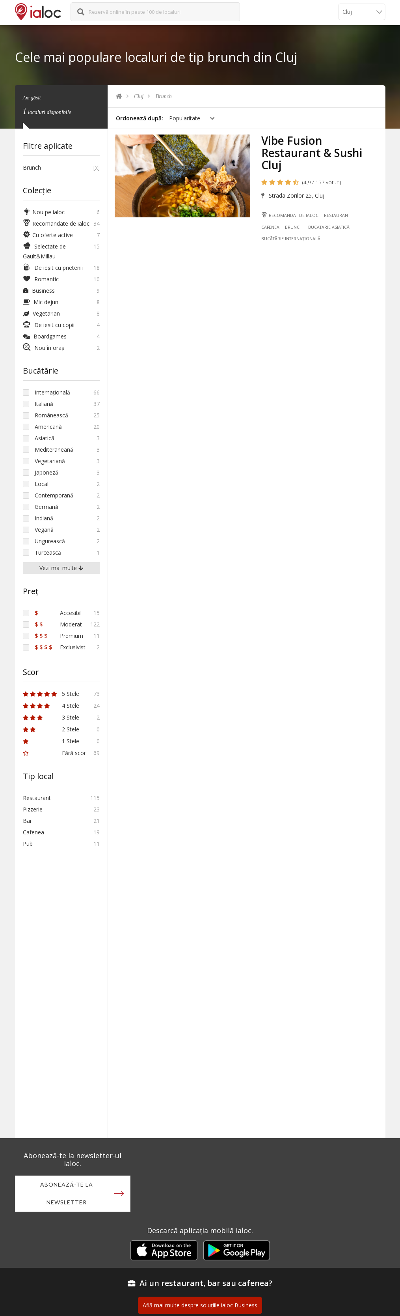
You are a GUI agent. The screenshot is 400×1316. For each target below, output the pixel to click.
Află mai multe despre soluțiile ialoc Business (200, 1305)
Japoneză (46, 472)
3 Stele (51, 717)
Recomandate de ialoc (56, 223)
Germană (46, 506)
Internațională (52, 392)
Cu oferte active (48, 235)
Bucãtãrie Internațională (291, 239)
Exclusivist (60, 647)
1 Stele (51, 741)
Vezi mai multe (61, 568)
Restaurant (337, 216)
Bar (27, 820)
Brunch (164, 96)
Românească (51, 415)
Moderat (58, 624)
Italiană (44, 404)
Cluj (138, 96)
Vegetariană (50, 461)
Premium (59, 635)
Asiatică (44, 438)
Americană (48, 426)
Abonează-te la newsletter (66, 1193)
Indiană (44, 518)
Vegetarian (41, 313)
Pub (28, 843)
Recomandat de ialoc (290, 216)
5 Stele (51, 693)
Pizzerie (33, 809)
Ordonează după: (139, 118)
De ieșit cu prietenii (53, 267)
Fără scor (54, 753)
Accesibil (58, 613)
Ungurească (50, 541)
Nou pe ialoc (44, 212)
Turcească (48, 552)
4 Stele (51, 705)
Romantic (41, 279)
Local (41, 484)
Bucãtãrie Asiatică (329, 227)
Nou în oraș (43, 347)
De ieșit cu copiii (49, 325)
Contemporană (54, 495)
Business (39, 290)
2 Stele (51, 729)
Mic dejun (40, 302)
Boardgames (45, 336)
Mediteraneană (54, 449)
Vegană (44, 529)
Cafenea (271, 227)
